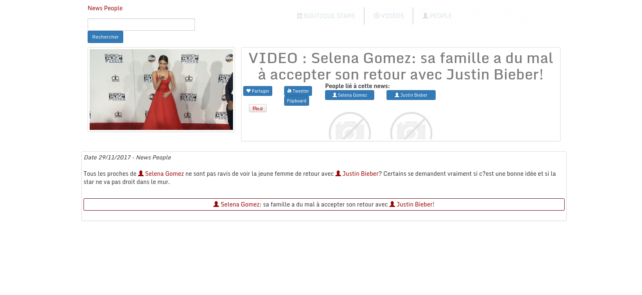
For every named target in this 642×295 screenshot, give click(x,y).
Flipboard (296, 100)
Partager (257, 90)
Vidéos (389, 15)
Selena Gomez (161, 173)
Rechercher (105, 37)
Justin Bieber (357, 173)
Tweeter (298, 90)
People (437, 15)
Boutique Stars (326, 15)
